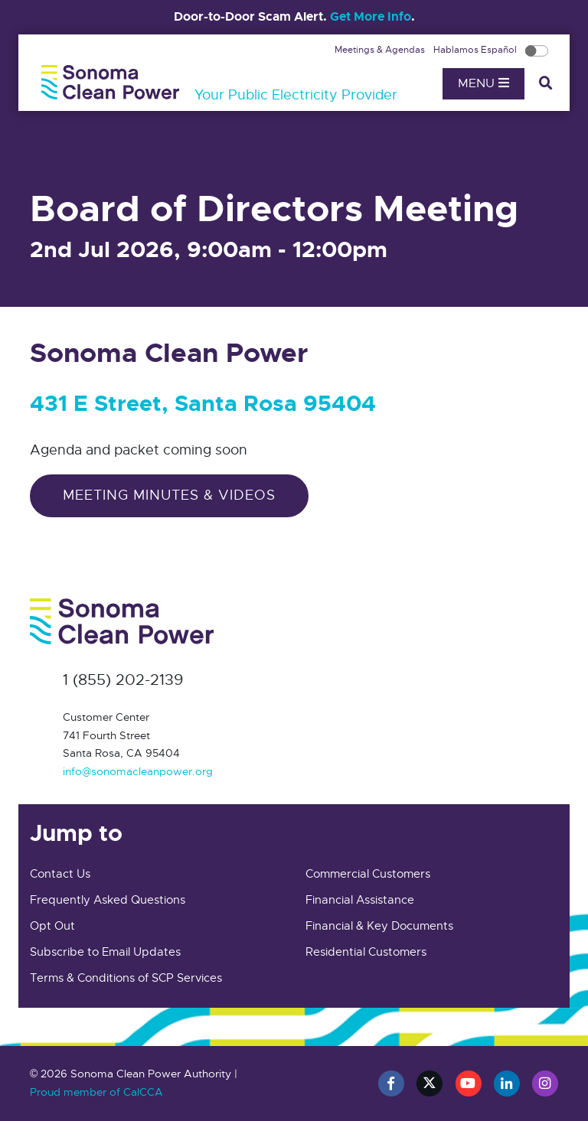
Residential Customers (365, 952)
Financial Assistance (359, 900)
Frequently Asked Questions (107, 900)
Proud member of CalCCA (96, 1092)
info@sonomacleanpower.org (138, 771)
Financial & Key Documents (379, 926)
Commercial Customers (367, 874)
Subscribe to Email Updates (105, 952)
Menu (483, 83)
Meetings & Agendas (381, 50)
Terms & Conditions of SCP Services (126, 978)
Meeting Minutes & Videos (169, 495)
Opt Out (52, 926)
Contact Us (60, 874)
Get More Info (370, 16)
